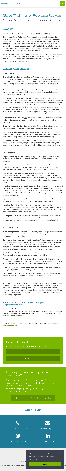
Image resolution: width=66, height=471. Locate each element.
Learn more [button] (34, 459)
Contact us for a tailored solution (33, 398)
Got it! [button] (45, 464)
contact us (12, 326)
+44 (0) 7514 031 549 (38, 346)
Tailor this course (33, 359)
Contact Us (33, 351)
